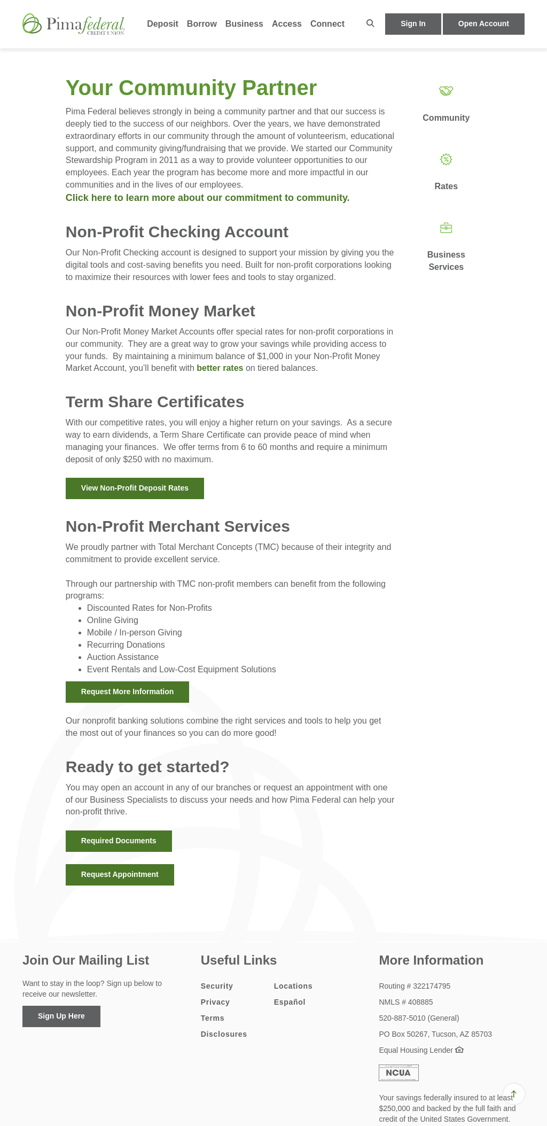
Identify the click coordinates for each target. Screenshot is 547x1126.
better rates (220, 367)
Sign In (413, 23)
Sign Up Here (61, 1016)
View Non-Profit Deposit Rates (135, 488)
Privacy (215, 1002)
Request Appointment (120, 874)
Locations (293, 986)
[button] (370, 24)
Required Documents (119, 840)
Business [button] (244, 23)
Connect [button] (327, 23)
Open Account (483, 23)
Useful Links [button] (239, 960)
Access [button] (287, 23)
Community (446, 117)
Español (290, 1002)
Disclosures (224, 1034)
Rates (446, 186)
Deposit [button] (162, 23)
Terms (212, 1018)
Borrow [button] (202, 23)
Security (217, 986)
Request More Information (127, 691)
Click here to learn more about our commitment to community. (209, 197)
